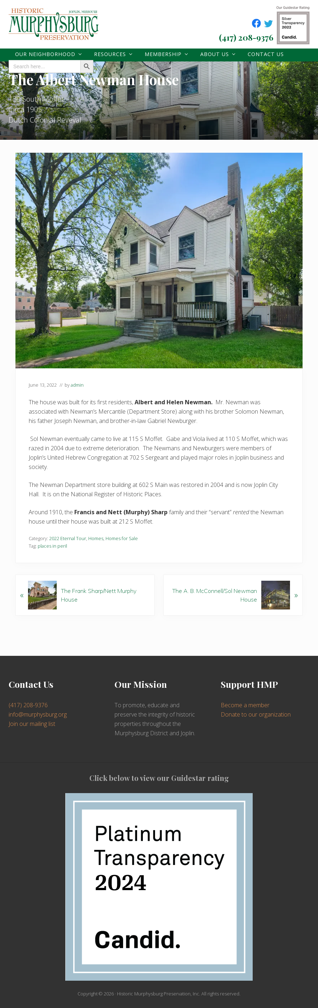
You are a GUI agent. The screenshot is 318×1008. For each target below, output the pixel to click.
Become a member (245, 705)
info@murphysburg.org (38, 714)
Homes (95, 538)
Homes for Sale (122, 538)
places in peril (52, 546)
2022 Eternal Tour (67, 538)
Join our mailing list (32, 724)
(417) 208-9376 (246, 37)
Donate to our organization (256, 714)
